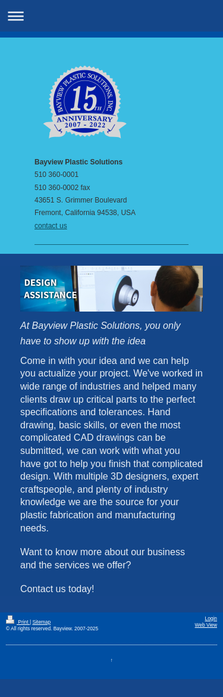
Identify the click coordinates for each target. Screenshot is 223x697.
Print (18, 622)
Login (211, 618)
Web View (206, 625)
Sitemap (41, 622)
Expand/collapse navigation (111, 16)
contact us (50, 226)
